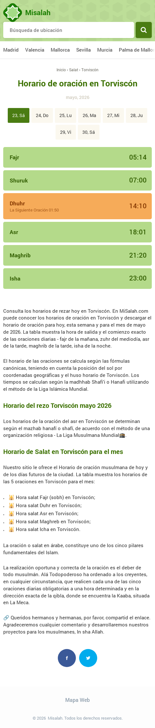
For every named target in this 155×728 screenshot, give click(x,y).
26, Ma (89, 115)
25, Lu (65, 115)
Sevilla (83, 49)
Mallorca (60, 49)
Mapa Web (77, 699)
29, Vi (65, 132)
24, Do (42, 115)
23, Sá (18, 115)
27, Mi (113, 115)
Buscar (144, 30)
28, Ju (136, 115)
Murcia (104, 49)
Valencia (34, 49)
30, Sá (88, 132)
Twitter (88, 658)
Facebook (67, 658)
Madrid (11, 49)
